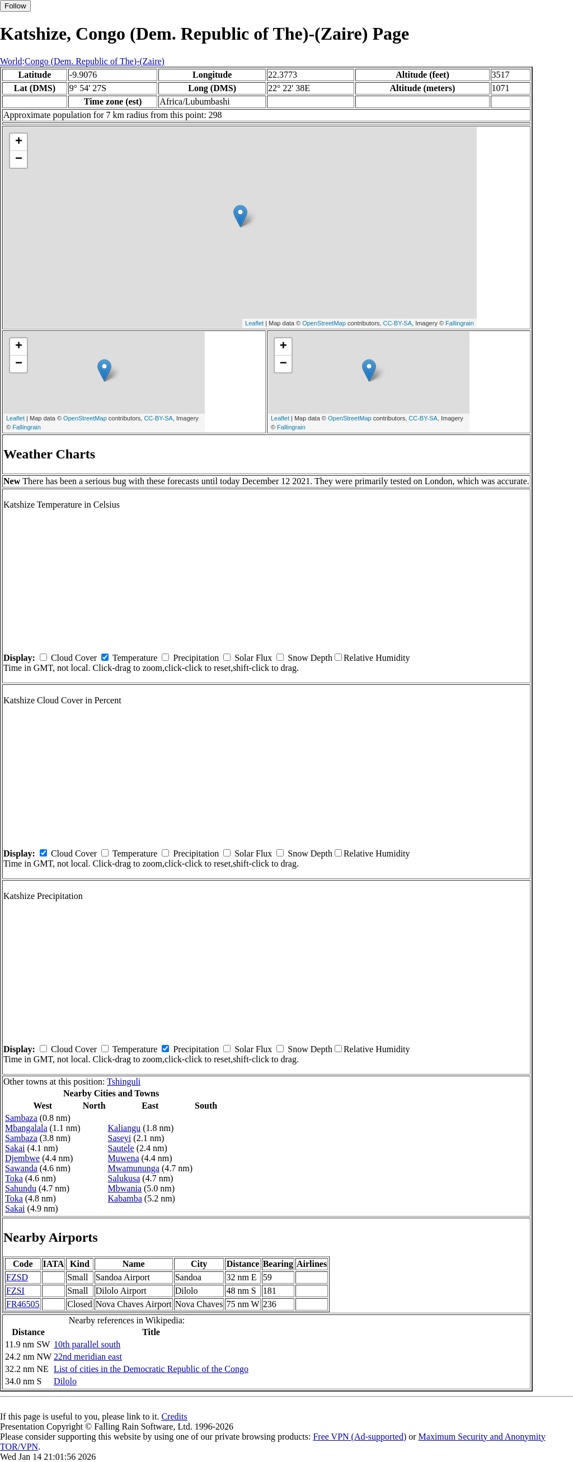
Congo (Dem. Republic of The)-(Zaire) (95, 61)
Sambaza (21, 1118)
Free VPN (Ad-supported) (359, 1436)
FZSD (17, 1277)
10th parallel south (87, 1344)
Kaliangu (124, 1128)
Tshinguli (123, 1081)
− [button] (18, 159)
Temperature (135, 658)
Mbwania (125, 1188)
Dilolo (65, 1381)
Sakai (15, 1148)
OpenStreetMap (324, 323)
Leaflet (254, 323)
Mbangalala (26, 1128)
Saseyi (119, 1138)
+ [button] (18, 142)
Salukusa (124, 1178)
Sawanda (21, 1168)
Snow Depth (310, 658)
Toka (14, 1178)
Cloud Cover (74, 658)
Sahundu (20, 1188)
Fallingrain (459, 323)
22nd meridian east (88, 1356)
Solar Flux (253, 658)
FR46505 (23, 1304)
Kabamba (125, 1198)
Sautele (121, 1148)
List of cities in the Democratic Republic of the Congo (151, 1369)
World (11, 61)
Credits (174, 1416)
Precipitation (196, 658)
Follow (15, 6)
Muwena (123, 1158)
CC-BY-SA (397, 323)
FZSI (15, 1290)
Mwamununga (133, 1168)
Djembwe (22, 1158)
